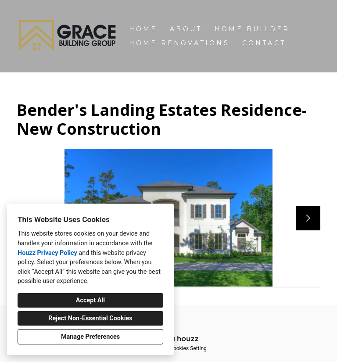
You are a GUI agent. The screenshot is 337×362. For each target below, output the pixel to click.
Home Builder (252, 29)
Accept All (90, 300)
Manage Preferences (90, 336)
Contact (264, 43)
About (186, 29)
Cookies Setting (188, 348)
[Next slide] (308, 218)
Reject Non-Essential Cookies (90, 318)
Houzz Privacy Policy (47, 253)
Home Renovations (179, 43)
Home (143, 29)
